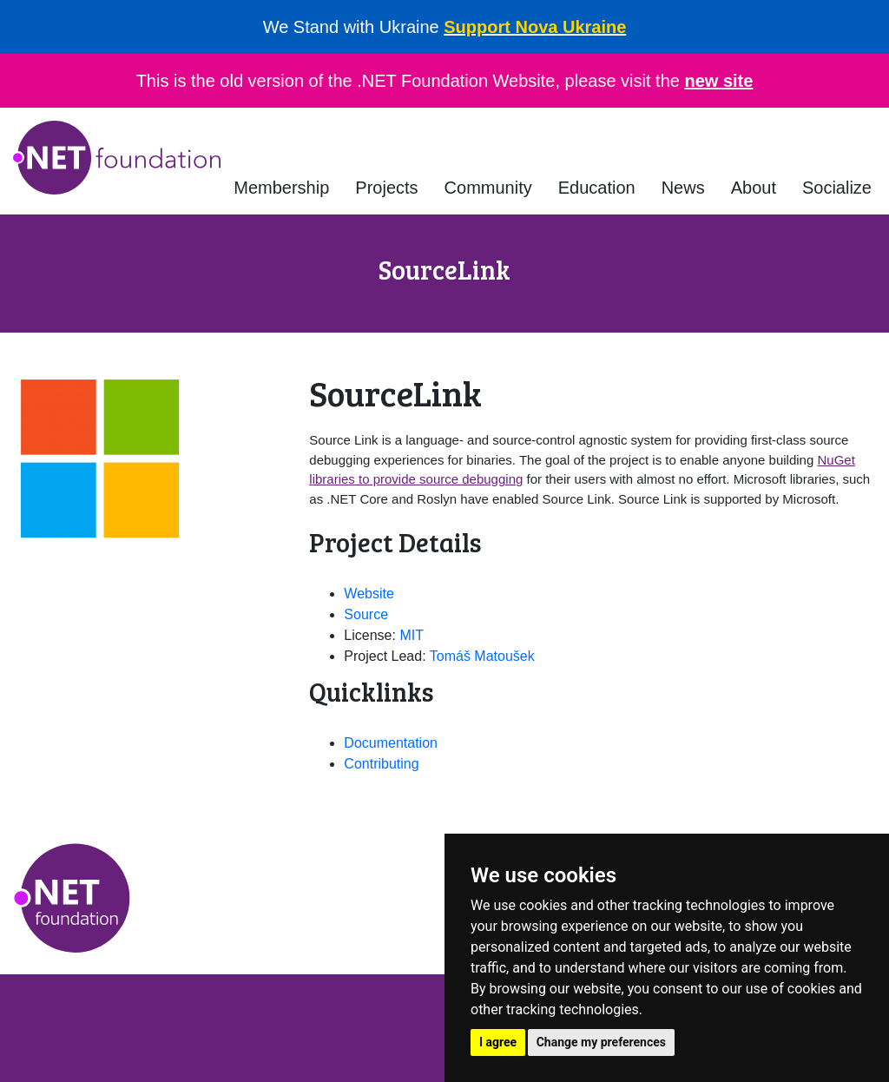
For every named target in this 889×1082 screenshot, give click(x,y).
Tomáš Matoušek (482, 656)
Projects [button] (386, 187)
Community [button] (488, 187)
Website (369, 593)
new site (718, 80)
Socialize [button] (837, 187)
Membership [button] (281, 187)
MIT (411, 635)
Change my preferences (601, 1042)
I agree (498, 1042)
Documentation (391, 743)
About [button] (753, 187)
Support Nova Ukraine (535, 26)
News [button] (683, 187)
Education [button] (596, 187)
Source (366, 614)
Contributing (381, 763)
